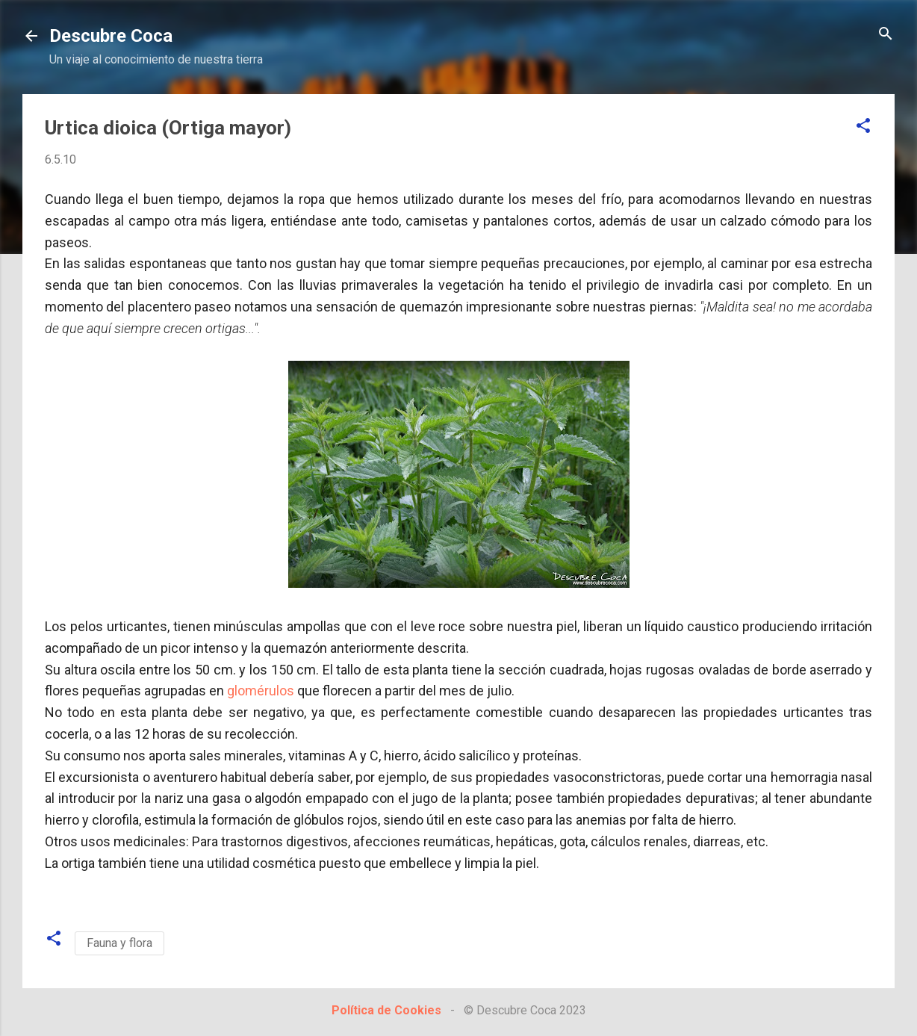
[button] (863, 127)
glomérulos (260, 690)
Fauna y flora (119, 943)
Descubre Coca (110, 35)
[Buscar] (886, 35)
